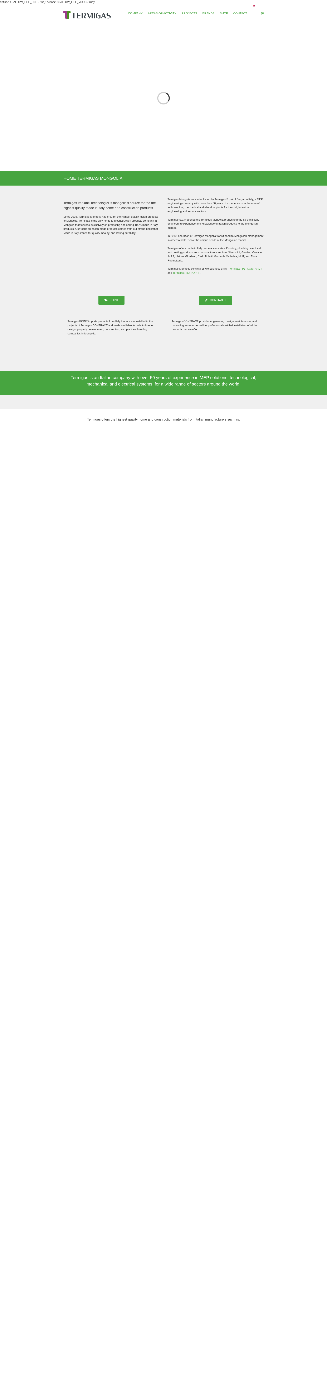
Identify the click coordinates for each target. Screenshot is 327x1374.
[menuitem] (138, 13)
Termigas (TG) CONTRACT (245, 268)
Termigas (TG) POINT (186, 272)
